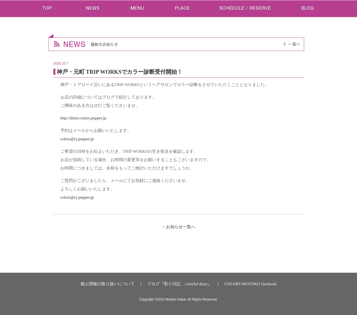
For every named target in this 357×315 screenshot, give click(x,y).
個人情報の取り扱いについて (107, 284)
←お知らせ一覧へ (178, 227)
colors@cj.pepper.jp (77, 139)
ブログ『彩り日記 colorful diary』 (179, 284)
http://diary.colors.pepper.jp (83, 118)
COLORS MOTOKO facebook (250, 284)
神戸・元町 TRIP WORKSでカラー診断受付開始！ (120, 72)
